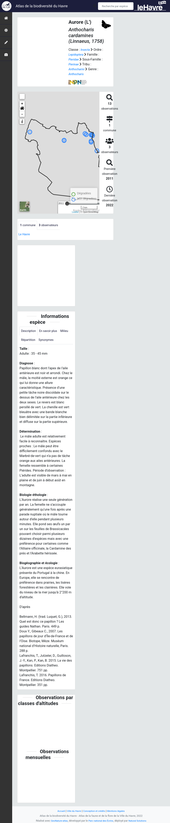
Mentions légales (118, 810)
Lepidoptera (77, 54)
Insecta (86, 50)
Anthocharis (77, 74)
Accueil (58, 810)
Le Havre (24, 235)
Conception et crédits (94, 810)
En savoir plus (51, 332)
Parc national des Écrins (101, 820)
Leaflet (75, 212)
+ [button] (22, 103)
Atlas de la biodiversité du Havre (42, 6)
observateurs (51, 225)
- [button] (22, 114)
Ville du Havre (72, 810)
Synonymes (60, 341)
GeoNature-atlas (56, 820)
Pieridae (74, 59)
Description (29, 332)
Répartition (41, 341)
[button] (22, 109)
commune (28, 225)
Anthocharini (77, 69)
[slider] (67, 204)
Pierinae (74, 64)
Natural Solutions (140, 820)
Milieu (25, 341)
